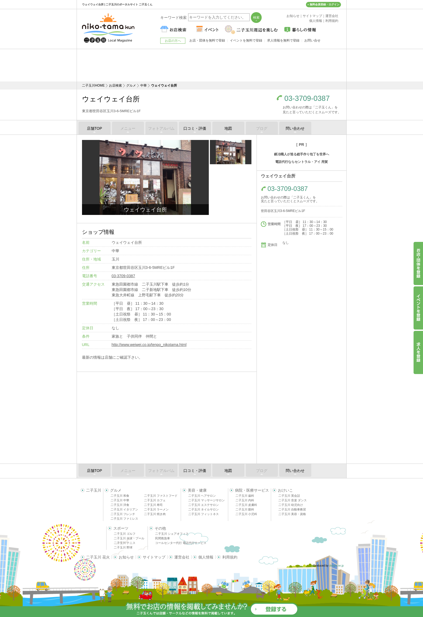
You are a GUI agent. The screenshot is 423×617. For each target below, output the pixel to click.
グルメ (131, 85)
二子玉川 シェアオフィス (172, 533)
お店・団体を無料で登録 (207, 40)
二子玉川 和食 (120, 495)
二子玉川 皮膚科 (246, 504)
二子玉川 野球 (123, 547)
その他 (160, 528)
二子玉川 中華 (120, 500)
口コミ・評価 (194, 128)
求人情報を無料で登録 (283, 40)
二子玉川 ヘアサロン (202, 495)
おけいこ (285, 490)
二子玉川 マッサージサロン (206, 500)
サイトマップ (154, 557)
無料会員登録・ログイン (324, 4)
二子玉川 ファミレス (124, 518)
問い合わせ (295, 128)
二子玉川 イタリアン (124, 509)
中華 (143, 85)
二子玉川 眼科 (245, 509)
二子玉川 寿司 (153, 504)
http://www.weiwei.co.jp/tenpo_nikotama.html (149, 344)
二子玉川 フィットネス (203, 514)
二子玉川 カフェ (155, 500)
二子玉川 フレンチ (123, 514)
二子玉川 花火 (98, 557)
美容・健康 (197, 490)
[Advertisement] (211, 65)
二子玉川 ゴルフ (124, 533)
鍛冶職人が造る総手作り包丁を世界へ (301, 154)
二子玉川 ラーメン (156, 509)
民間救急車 (162, 538)
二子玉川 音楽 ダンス (292, 500)
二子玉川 (93, 490)
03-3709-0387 (307, 98)
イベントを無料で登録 (246, 40)
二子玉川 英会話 (289, 495)
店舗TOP (94, 128)
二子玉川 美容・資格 (292, 514)
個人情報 (205, 557)
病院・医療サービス (252, 490)
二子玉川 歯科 (245, 495)
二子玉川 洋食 (120, 504)
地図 (228, 128)
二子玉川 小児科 (246, 514)
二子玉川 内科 (245, 500)
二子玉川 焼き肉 (155, 514)
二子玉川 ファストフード (161, 495)
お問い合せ (312, 40)
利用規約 (229, 557)
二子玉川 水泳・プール (129, 538)
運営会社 (181, 557)
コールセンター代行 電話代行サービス (180, 542)
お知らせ (126, 557)
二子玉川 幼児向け (290, 504)
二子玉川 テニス (124, 542)
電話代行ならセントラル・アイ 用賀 (301, 162)
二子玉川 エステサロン (203, 504)
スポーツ (120, 528)
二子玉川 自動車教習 (292, 509)
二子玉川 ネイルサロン (203, 509)
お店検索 (115, 85)
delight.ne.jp (336, 565)
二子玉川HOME (93, 85)
